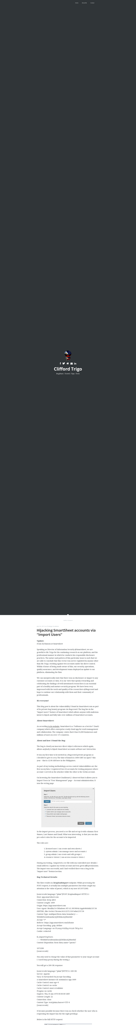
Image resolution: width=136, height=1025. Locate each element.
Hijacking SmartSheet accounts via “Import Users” (66, 632)
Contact (92, 3)
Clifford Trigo (68, 369)
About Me (84, 3)
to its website (53, 726)
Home (76, 3)
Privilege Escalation (53, 626)
